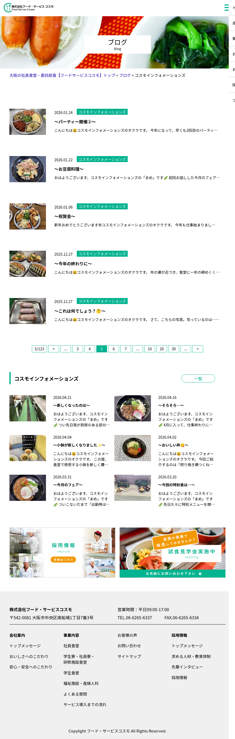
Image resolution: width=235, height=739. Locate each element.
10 (150, 348)
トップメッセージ (25, 645)
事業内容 (71, 635)
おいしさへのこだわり (29, 656)
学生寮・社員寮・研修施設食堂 (79, 659)
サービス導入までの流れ (85, 704)
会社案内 (17, 635)
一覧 (198, 378)
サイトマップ (129, 656)
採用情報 (179, 635)
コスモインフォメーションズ (102, 111)
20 (162, 348)
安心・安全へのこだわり (30, 666)
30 (174, 348)
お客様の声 (127, 635)
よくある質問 (75, 694)
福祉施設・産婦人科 (81, 683)
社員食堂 (71, 645)
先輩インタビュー (187, 666)
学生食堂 (71, 672)
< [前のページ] (54, 348)
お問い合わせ (129, 645)
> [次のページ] (198, 348)
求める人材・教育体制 (191, 656)
